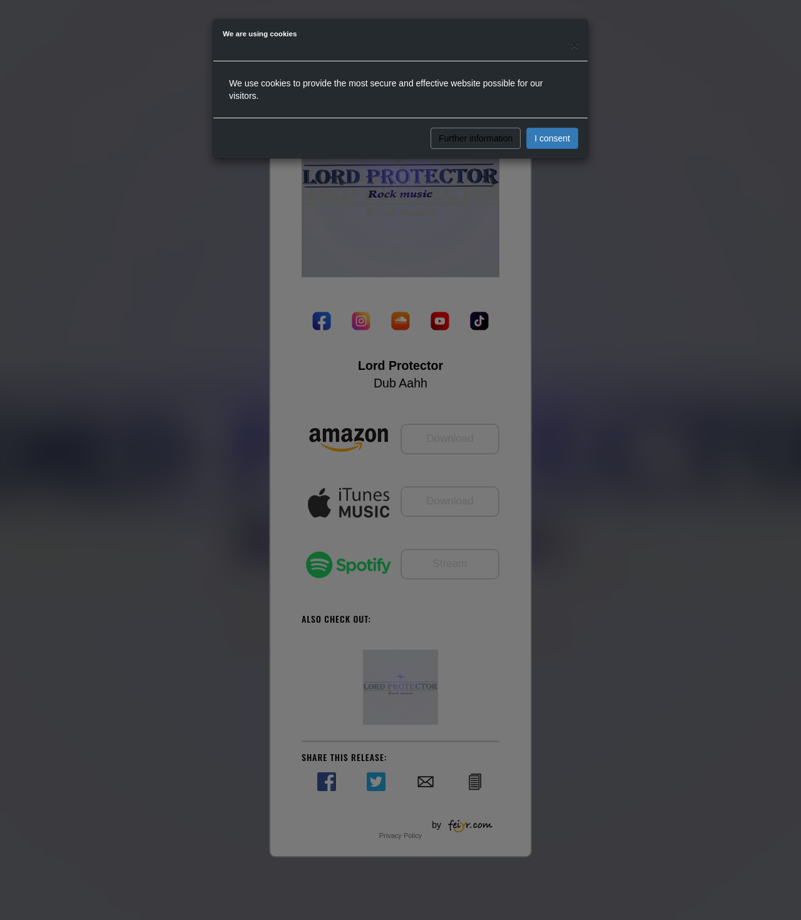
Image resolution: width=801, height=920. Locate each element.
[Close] (574, 44)
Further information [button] (476, 138)
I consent (552, 138)
